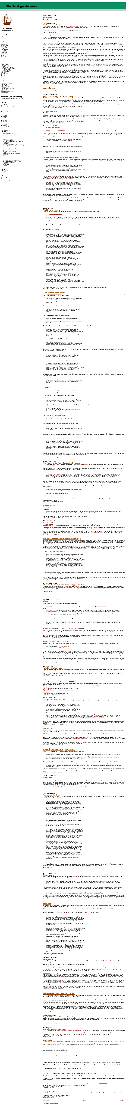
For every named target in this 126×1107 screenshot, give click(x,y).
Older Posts (122, 1100)
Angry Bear (3, 37)
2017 (4, 113)
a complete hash (78, 786)
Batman (47, 954)
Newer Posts (46, 1100)
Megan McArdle (50, 506)
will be (77, 628)
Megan (46, 967)
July (4, 165)
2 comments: (60, 772)
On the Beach (48, 17)
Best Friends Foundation (99, 716)
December (5, 126)
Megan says (46, 630)
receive (78, 555)
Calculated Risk (46, 969)
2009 (4, 124)
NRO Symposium (75, 1085)
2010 (4, 122)
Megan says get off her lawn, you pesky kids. (59, 750)
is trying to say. (84, 464)
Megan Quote (48, 777)
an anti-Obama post (58, 97)
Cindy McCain (46, 908)
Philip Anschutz (77, 546)
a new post (53, 112)
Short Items (47, 904)
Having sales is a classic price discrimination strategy (55, 995)
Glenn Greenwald (4, 58)
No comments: (61, 19)
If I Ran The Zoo (4, 64)
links (65, 540)
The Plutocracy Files (5, 82)
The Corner (51, 1087)
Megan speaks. (48, 875)
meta (53, 1097)
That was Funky (49, 1091)
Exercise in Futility (5, 54)
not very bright (56, 464)
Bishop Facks (46, 683)
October (5, 129)
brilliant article (56, 796)
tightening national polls (62, 511)
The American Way (50, 111)
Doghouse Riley (4, 51)
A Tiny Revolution (4, 36)
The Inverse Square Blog (6, 81)
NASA (57, 229)
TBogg (2, 79)
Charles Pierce (4, 46)
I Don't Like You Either (5, 63)
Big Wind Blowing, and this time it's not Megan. (60, 1017)
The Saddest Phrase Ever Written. (55, 699)
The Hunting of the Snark (21, 6)
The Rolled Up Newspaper (6, 83)
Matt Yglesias (68, 586)
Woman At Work (49, 88)
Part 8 (23, 98)
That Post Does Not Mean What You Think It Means (61, 463)
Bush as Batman (62, 912)
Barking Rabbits (4, 38)
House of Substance (5, 59)
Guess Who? (48, 1040)
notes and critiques (66, 669)
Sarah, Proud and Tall (5, 77)
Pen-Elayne (3, 72)
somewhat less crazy (101, 606)
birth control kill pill (109, 960)
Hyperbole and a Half (5, 62)
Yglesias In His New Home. (52, 668)
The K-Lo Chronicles (5, 107)
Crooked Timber (4, 49)
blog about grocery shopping (95, 532)
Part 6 (17, 98)
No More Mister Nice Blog (6, 69)
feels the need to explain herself (54, 294)
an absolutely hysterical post (77, 738)
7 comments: (60, 637)
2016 (4, 115)
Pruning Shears (4, 74)
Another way (49, 610)
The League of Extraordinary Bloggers (9, 106)
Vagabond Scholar (5, 86)
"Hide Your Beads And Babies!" (54, 292)
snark (57, 1011)
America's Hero (103, 1083)
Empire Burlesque (5, 53)
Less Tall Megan (49, 505)
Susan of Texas (6, 177)
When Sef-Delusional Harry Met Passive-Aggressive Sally (63, 585)
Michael (46, 973)
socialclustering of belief (54, 409)
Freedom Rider (4, 56)
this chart (107, 969)
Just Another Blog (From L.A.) (7, 67)
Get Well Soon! (48, 728)
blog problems (48, 1097)
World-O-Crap (4, 89)
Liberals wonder (50, 780)
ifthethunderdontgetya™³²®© (7, 91)
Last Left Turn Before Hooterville (8, 68)
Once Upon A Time (5, 71)
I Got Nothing (48, 522)
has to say (88, 912)
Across (5, 104)
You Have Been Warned (51, 127)
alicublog (3, 90)
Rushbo (47, 1087)
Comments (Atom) (54, 1103)
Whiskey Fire (3, 87)
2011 (4, 121)
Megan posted (49, 524)
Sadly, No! (3, 76)
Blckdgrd (3, 41)
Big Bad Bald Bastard (5, 39)
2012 (4, 120)
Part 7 (20, 98)
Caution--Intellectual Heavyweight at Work (58, 96)
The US (48, 130)
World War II (70, 476)
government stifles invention (55, 214)
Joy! (44, 679)
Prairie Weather (4, 73)
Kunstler (59, 954)
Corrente (3, 48)
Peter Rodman (78, 1030)
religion (54, 789)
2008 (4, 125)
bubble (53, 621)
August (4, 131)
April (4, 169)
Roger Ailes (3, 75)
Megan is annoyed (47, 751)
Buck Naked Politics (5, 44)
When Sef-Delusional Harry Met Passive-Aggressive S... (13, 145)
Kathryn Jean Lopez (64, 646)
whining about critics (73, 26)
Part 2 (5, 98)
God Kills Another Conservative (54, 1029)
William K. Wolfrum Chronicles (7, 88)
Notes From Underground (6, 70)
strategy (70, 554)
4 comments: (60, 83)
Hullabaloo (45, 980)
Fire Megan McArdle (5, 55)
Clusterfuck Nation (5, 47)
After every (49, 621)
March (4, 170)
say (72, 628)
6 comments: (60, 1023)
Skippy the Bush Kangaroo (6, 78)
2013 (4, 119)
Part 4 (11, 98)
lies (46, 899)
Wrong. (45, 601)
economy (47, 1011)
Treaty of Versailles (111, 475)
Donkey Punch (4, 52)
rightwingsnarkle (4, 92)
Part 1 (2, 98)
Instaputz (3, 66)
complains (74, 876)
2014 (4, 117)
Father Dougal (46, 685)
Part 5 (14, 98)
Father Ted (71, 681)
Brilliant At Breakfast (5, 43)
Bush (50, 954)
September (5, 130)
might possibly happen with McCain (95, 160)
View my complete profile (6, 180)
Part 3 (8, 98)
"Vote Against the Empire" (52, 795)
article (63, 980)
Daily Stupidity (48, 959)
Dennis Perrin (4, 50)
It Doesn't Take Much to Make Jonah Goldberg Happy (62, 539)
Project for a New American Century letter (64, 1030)
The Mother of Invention (51, 210)
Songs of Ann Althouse (6, 105)
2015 (4, 116)
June (4, 166)
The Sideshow (4, 84)
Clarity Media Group (54, 546)
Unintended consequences (52, 474)
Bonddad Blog (4, 42)
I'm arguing (49, 765)
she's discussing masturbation (112, 700)
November (5, 127)
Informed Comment (5, 65)
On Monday (49, 606)
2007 (4, 171)
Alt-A (74, 628)
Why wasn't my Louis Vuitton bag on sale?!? (59, 994)
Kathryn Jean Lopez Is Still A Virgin (55, 641)
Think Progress (4, 85)
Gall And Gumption (5, 57)
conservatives (48, 1036)
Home (84, 1100)
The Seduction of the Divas (53, 25)
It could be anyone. (60, 551)
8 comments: (60, 898)
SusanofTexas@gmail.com (7, 30)
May (4, 168)
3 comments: (60, 288)
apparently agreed (61, 130)
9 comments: (60, 1035)
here (53, 1085)
